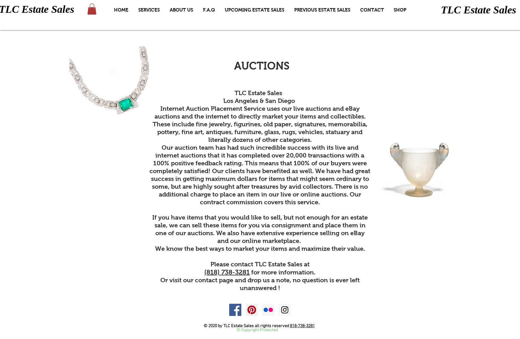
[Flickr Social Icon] (268, 310)
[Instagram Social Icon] (285, 310)
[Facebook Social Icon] (235, 310)
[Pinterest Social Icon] (252, 310)
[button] (92, 9)
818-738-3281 (302, 326)
